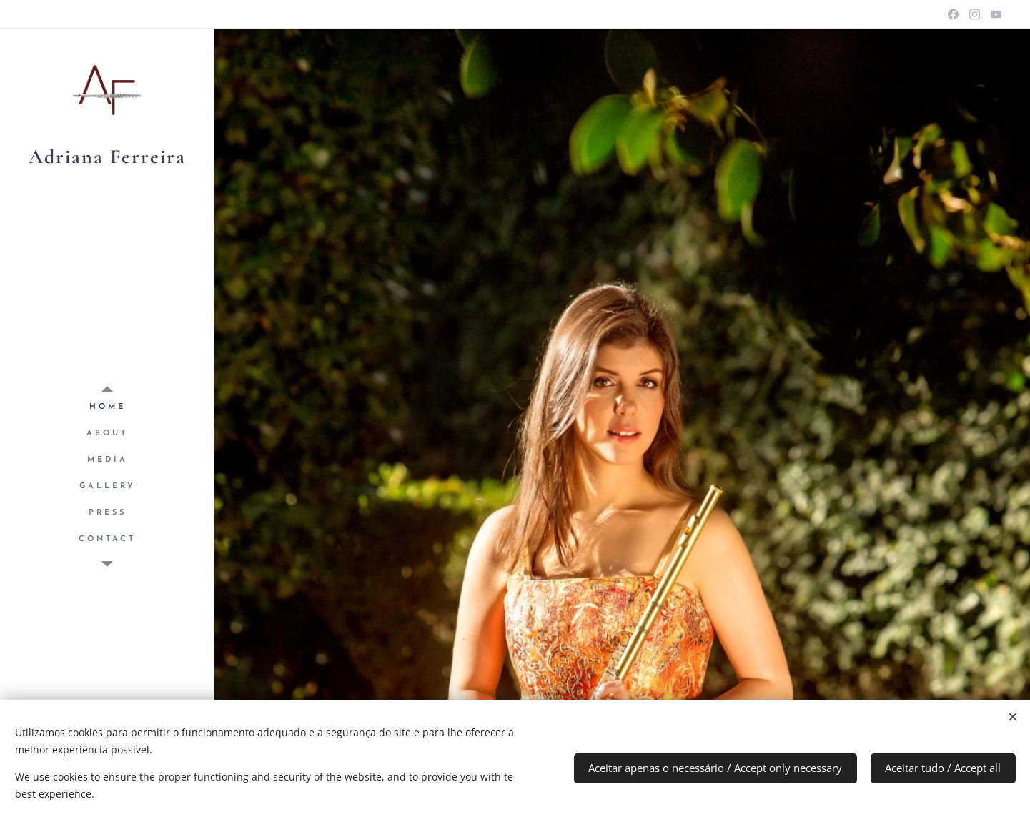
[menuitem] (107, 407)
